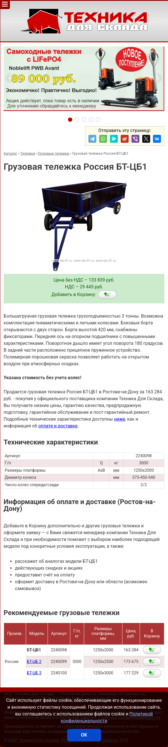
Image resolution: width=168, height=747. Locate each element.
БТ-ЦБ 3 (34, 673)
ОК (84, 735)
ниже (119, 419)
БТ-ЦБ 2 (34, 661)
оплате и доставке (58, 426)
